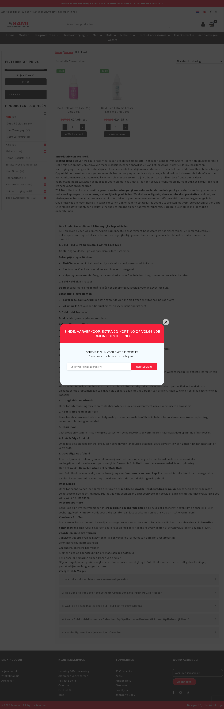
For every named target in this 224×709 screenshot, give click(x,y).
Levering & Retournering (73, 671)
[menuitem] (198, 11)
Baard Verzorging (16, 137)
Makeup (125, 35)
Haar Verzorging (15, 130)
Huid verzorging (15, 191)
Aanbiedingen (208, 35)
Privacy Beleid (67, 680)
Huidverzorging (74, 35)
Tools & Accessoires (152, 35)
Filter (25, 81)
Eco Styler (122, 690)
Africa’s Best (123, 680)
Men (95, 35)
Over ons (63, 685)
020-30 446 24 (29, 12)
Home (10, 35)
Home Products (15, 158)
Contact (112, 40)
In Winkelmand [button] (73, 134)
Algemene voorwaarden (73, 676)
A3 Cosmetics (124, 671)
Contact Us (65, 690)
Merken (24, 35)
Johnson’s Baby (125, 694)
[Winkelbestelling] (199, 61)
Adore (119, 676)
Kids (109, 35)
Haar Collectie (184, 35)
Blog (61, 694)
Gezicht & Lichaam (17, 124)
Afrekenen (7, 680)
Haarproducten (44, 35)
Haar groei (12, 171)
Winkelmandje (10, 676)
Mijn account (9, 671)
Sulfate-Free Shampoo (19, 165)
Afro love (121, 685)
